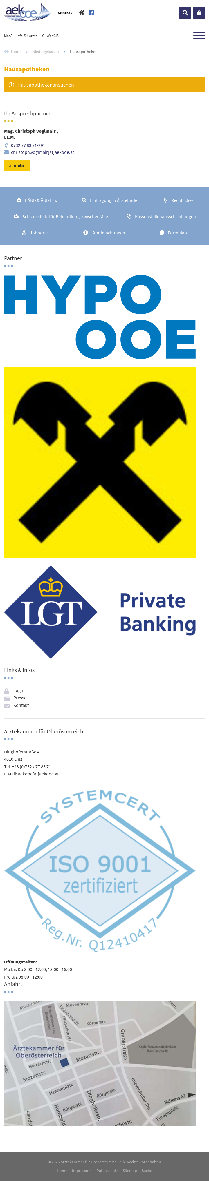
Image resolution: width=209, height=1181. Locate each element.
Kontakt (21, 705)
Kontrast (65, 12)
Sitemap (130, 1170)
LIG (41, 35)
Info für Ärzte (27, 35)
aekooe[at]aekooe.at (38, 774)
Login (199, 13)
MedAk (9, 35)
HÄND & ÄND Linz (41, 200)
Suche (147, 1170)
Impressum (82, 1170)
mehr (19, 165)
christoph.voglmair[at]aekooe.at (42, 152)
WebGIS (53, 35)
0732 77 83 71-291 (28, 145)
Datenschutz (107, 1170)
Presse (19, 697)
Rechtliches (182, 200)
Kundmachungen (108, 233)
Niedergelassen (46, 51)
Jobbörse (39, 233)
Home (16, 51)
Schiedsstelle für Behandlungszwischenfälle (65, 216)
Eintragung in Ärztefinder (114, 200)
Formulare (178, 233)
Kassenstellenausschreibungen (165, 216)
